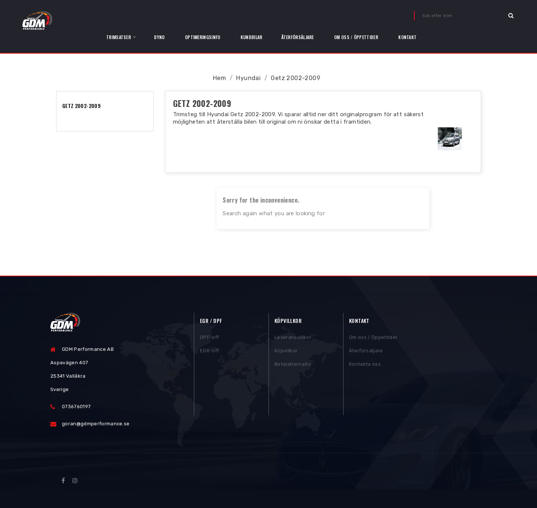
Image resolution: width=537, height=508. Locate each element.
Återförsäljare (366, 352)
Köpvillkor (286, 352)
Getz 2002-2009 (81, 105)
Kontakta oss (365, 365)
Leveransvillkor (292, 339)
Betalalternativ (292, 365)
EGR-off (209, 352)
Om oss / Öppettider (373, 339)
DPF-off (209, 339)
